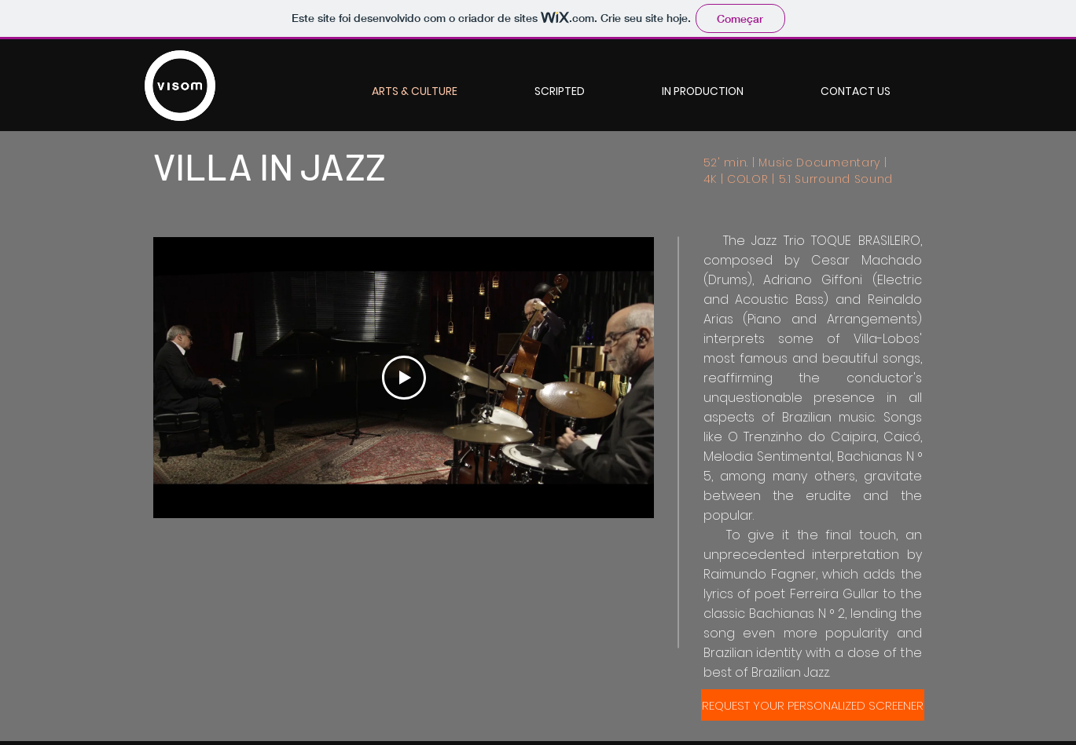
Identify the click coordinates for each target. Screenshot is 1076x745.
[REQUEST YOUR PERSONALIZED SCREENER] (812, 705)
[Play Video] (403, 378)
